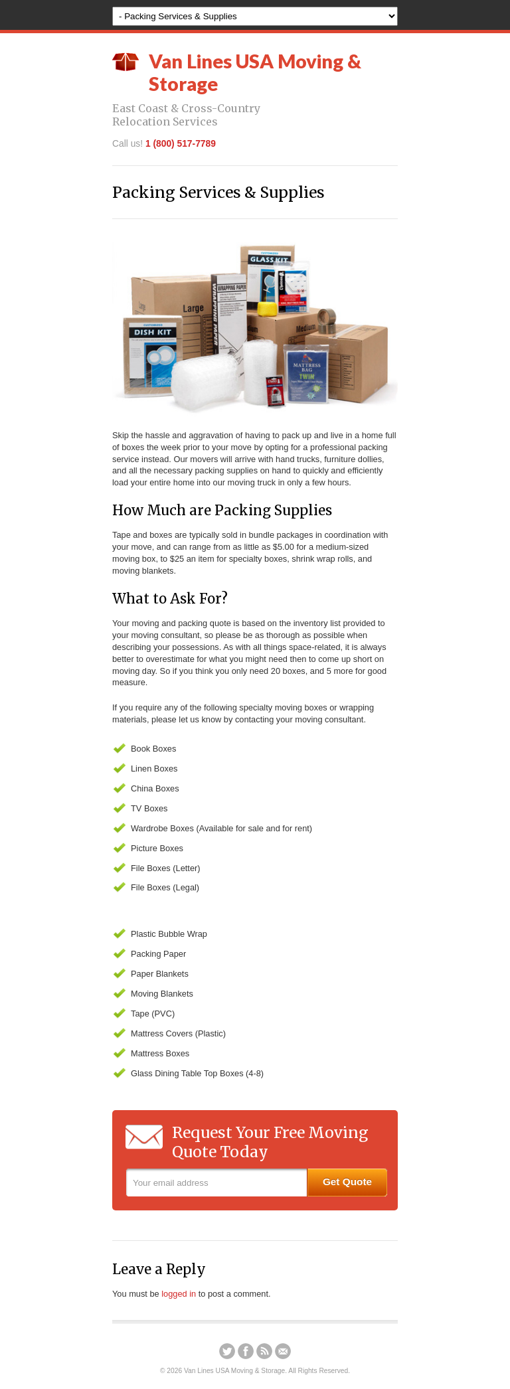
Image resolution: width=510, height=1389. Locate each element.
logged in (178, 1294)
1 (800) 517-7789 (180, 143)
